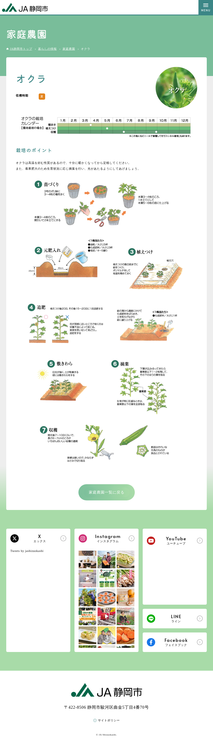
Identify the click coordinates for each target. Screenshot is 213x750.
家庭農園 (69, 48)
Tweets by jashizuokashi (27, 551)
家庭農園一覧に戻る (106, 492)
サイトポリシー (109, 720)
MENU (205, 7)
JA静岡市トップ (21, 48)
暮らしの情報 (47, 48)
